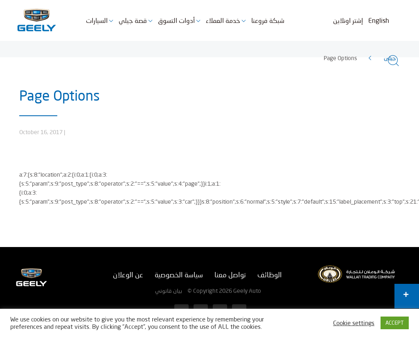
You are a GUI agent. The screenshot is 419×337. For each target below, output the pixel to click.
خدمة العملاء (223, 20)
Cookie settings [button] (353, 322)
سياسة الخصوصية (179, 274)
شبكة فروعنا (267, 20)
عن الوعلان (128, 274)
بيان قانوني (168, 290)
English (378, 20)
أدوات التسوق (176, 20)
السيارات (97, 20)
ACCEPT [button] (394, 322)
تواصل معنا (230, 274)
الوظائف (269, 274)
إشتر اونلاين (348, 20)
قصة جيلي (133, 20)
